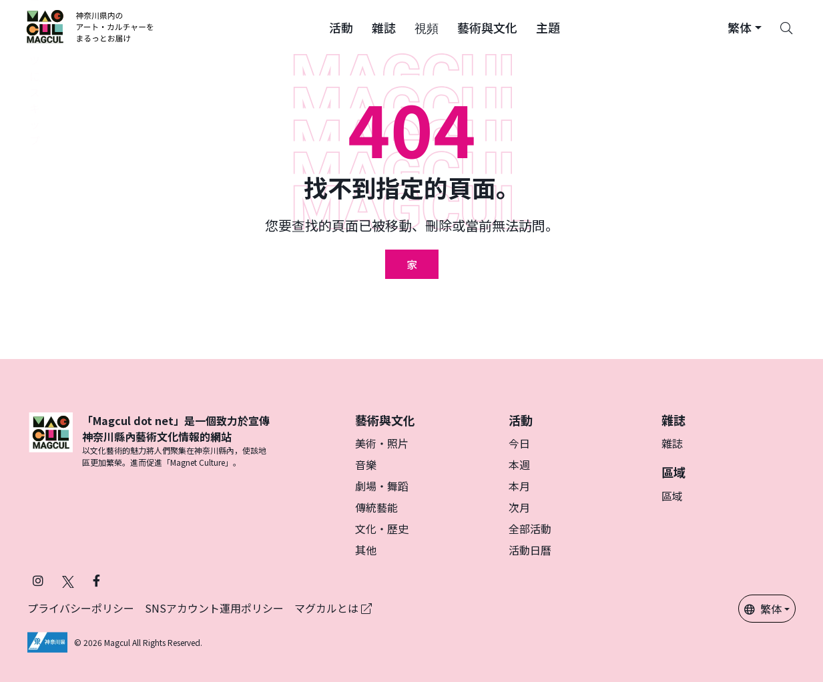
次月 (519, 507)
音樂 (365, 464)
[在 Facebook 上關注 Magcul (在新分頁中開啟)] (96, 580)
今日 (519, 443)
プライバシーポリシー (80, 608)
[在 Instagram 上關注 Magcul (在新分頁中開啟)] (38, 580)
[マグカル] (50, 440)
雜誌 (672, 443)
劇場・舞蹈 (381, 486)
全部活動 (530, 529)
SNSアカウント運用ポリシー (214, 608)
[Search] (786, 26)
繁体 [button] (763, 609)
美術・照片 (381, 443)
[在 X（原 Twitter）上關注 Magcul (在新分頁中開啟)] (68, 580)
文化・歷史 (381, 529)
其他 (365, 550)
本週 (519, 464)
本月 (519, 486)
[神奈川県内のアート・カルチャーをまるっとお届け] (90, 26)
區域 (672, 496)
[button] (341, 26)
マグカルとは (333, 608)
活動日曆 (530, 550)
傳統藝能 (376, 507)
